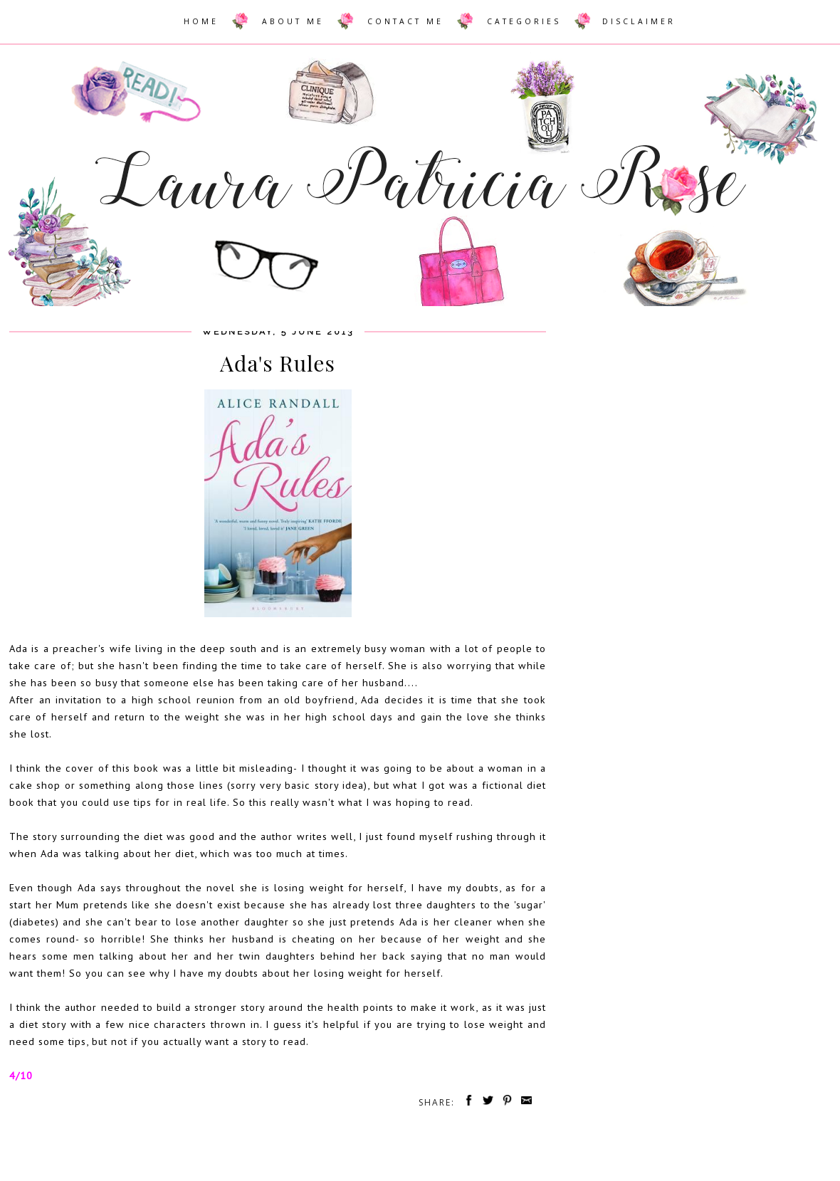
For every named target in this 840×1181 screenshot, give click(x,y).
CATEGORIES (524, 21)
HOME (201, 21)
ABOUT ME (293, 21)
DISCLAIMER (639, 21)
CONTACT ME (405, 21)
